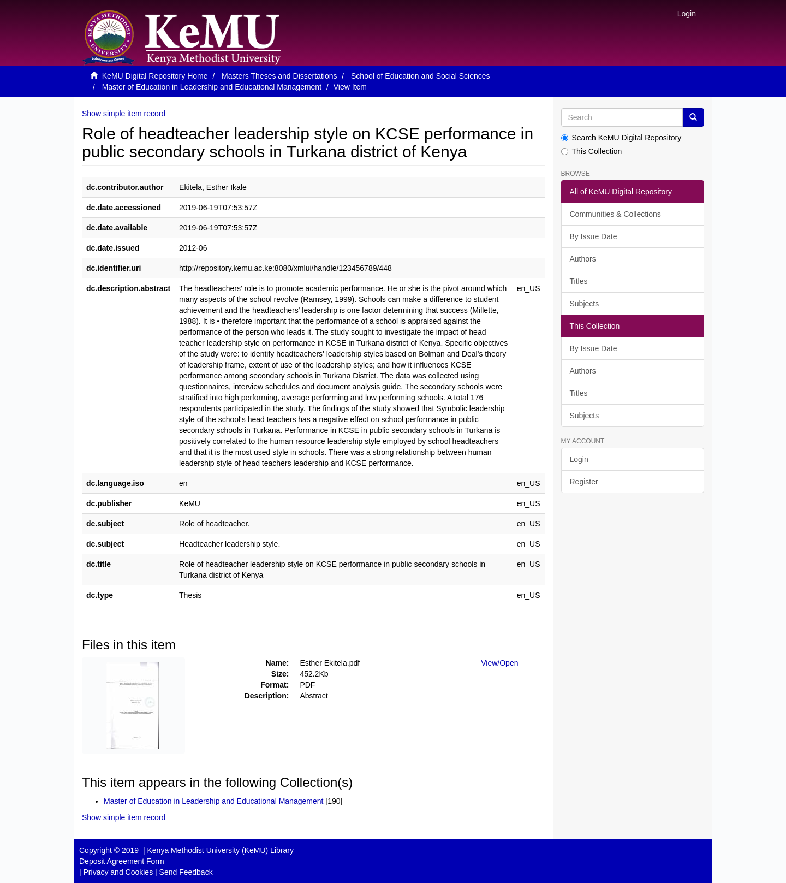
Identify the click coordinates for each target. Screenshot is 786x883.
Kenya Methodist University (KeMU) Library (220, 850)
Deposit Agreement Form (121, 861)
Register (584, 481)
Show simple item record (123, 113)
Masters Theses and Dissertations (279, 76)
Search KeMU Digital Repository (621, 137)
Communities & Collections (615, 214)
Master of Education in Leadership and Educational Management (211, 86)
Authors (583, 258)
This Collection (591, 151)
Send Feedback (186, 872)
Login (579, 459)
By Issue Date (593, 236)
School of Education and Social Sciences (420, 76)
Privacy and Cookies (118, 872)
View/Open (499, 663)
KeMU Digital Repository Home (155, 76)
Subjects (584, 303)
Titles (579, 281)
